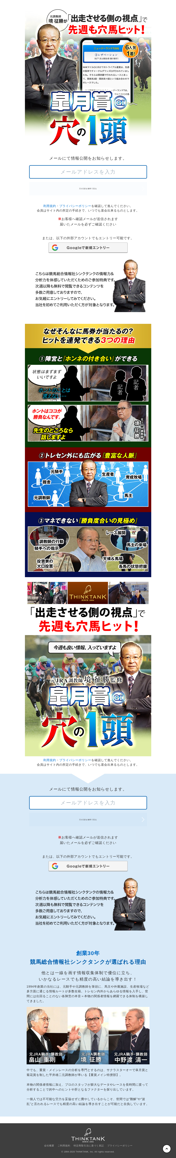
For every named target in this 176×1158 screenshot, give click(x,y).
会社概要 (49, 1145)
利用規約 (49, 209)
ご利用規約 (64, 1145)
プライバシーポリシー (75, 209)
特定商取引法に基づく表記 (89, 1145)
